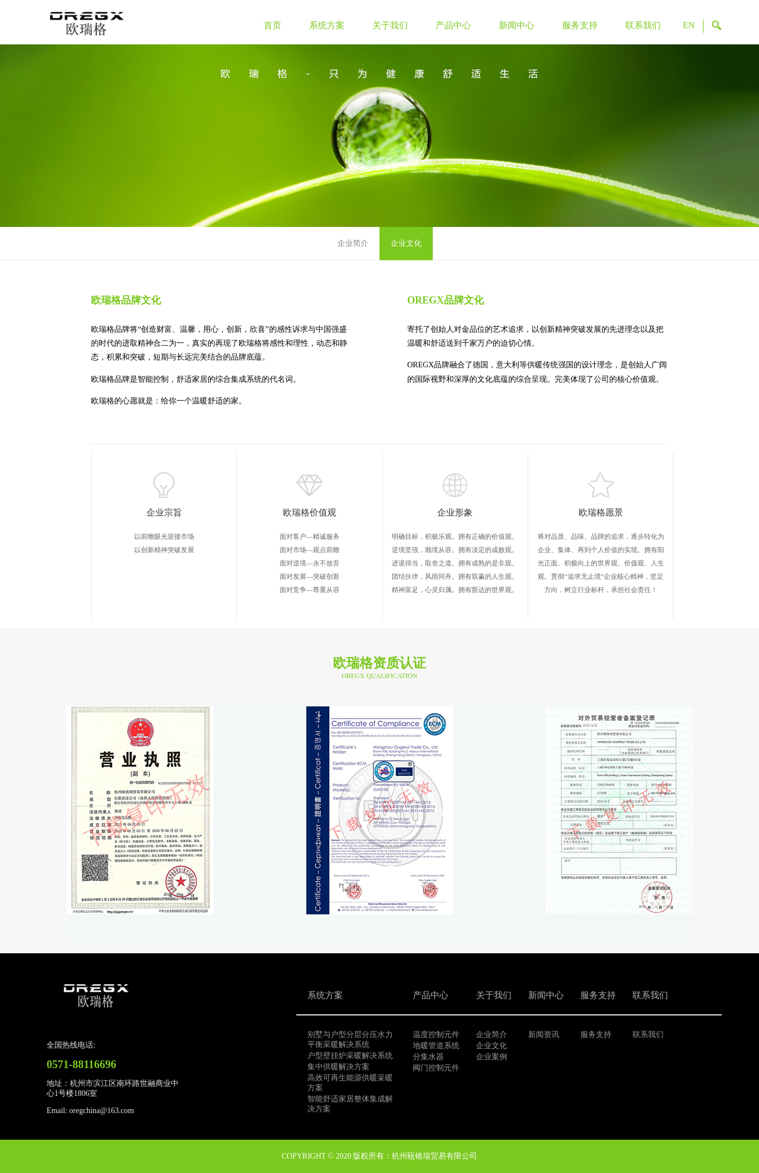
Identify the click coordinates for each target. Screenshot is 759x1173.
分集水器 (428, 1057)
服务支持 (580, 25)
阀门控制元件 (436, 1068)
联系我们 (643, 25)
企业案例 (491, 1057)
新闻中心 (516, 25)
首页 (272, 25)
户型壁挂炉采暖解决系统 (350, 1055)
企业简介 (352, 243)
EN (689, 25)
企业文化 (406, 243)
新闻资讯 (543, 1034)
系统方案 (327, 25)
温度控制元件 (436, 1034)
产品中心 (453, 25)
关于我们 (390, 25)
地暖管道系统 (436, 1045)
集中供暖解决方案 (338, 1067)
